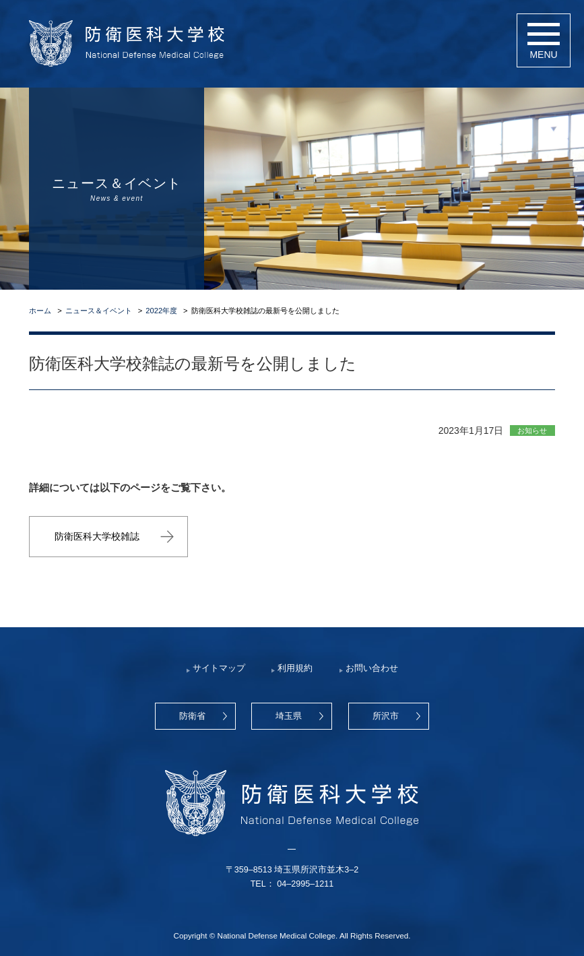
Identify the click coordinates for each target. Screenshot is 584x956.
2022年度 (161, 311)
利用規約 (295, 668)
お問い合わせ (372, 668)
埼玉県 (288, 716)
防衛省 (192, 716)
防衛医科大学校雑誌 (97, 536)
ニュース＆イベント (98, 311)
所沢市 (385, 716)
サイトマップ (219, 668)
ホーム (40, 311)
